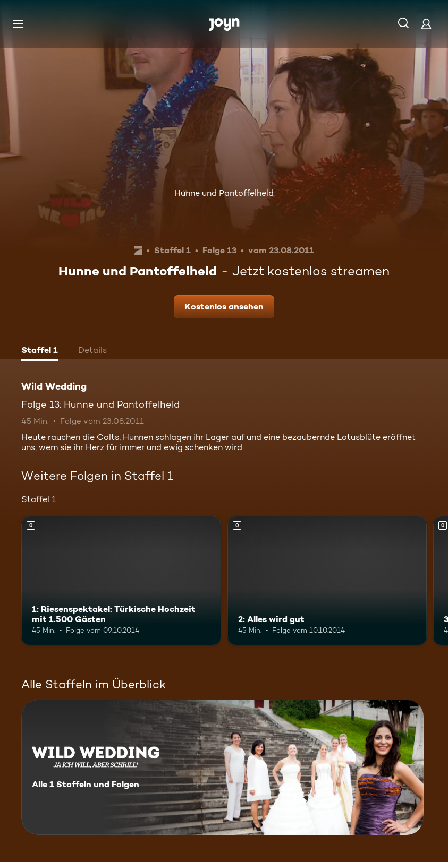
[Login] (426, 23)
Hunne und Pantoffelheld (224, 193)
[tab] (39, 351)
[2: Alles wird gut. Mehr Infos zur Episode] (327, 580)
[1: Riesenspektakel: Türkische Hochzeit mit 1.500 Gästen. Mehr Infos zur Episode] (121, 580)
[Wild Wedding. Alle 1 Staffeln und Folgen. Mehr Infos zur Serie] (222, 767)
